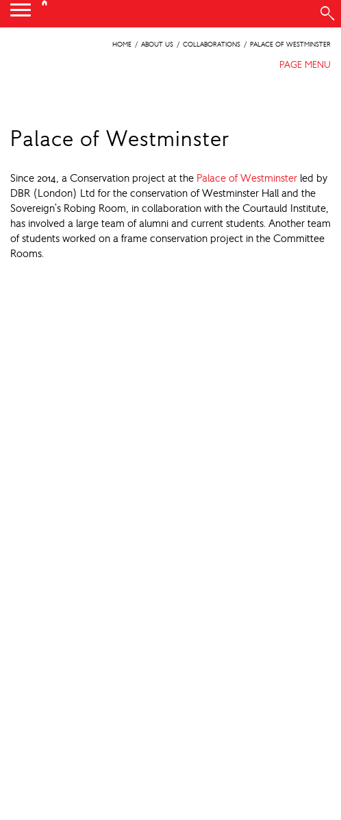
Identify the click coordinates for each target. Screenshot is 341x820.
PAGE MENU (305, 64)
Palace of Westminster (247, 177)
